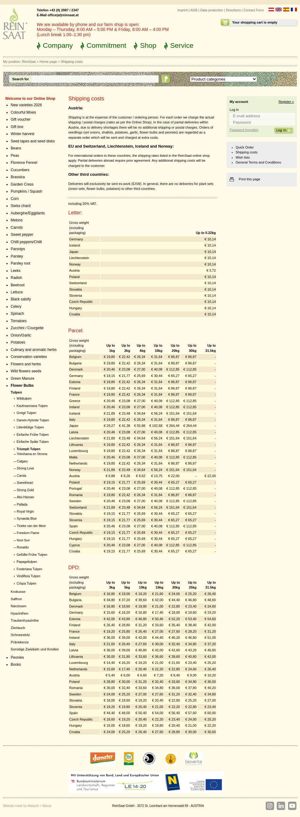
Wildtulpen (24, 398)
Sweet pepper (22, 234)
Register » (286, 102)
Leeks (16, 271)
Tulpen (16, 392)
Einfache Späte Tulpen (33, 441)
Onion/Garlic (21, 335)
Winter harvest (22, 134)
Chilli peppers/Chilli (26, 242)
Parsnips (18, 249)
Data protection (211, 10)
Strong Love (25, 468)
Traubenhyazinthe (25, 620)
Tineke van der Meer (31, 526)
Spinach (17, 313)
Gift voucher (21, 119)
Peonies (17, 657)
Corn (15, 199)
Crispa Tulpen (26, 583)
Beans (16, 148)
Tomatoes (19, 321)
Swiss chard (21, 206)
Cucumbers (20, 170)
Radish (16, 278)
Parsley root (20, 263)
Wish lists (243, 157)
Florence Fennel (24, 162)
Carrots (17, 227)
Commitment (106, 45)
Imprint (182, 10)
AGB (193, 10)
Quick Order (245, 147)
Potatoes (18, 342)
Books (16, 664)
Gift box (17, 127)
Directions (233, 10)
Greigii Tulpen (26, 413)
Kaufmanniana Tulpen (32, 406)
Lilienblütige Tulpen (30, 427)
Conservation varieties (29, 357)
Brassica (18, 177)
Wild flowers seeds (26, 371)
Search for (20, 79)
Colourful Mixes (23, 112)
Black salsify (21, 299)
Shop (148, 45)
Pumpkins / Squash (26, 191)
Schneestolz (20, 635)
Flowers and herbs (26, 364)
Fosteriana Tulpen (29, 569)
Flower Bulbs (22, 385)
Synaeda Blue (27, 518)
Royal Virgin (25, 511)
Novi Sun (23, 540)
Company (58, 45)
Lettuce (17, 292)
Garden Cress (22, 184)
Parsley (17, 256)
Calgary (22, 461)
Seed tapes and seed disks (33, 141)
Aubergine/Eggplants (28, 213)
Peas (15, 155)
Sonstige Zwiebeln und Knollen (35, 649)
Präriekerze (20, 642)
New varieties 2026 (26, 105)
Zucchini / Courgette (27, 328)
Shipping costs (246, 152)
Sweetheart (25, 482)
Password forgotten (244, 130)
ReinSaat (29, 61)
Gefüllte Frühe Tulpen (32, 554)
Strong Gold (25, 490)
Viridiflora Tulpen (28, 576)
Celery (16, 306)
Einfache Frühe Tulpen (33, 434)
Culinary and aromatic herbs (34, 350)
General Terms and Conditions (258, 162)
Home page (48, 61)
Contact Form (253, 10)
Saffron (16, 599)
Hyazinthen (19, 613)
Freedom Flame (28, 533)
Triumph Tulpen (28, 449)
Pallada (22, 504)
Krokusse (18, 591)
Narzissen (18, 606)
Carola (21, 475)
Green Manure (22, 378)
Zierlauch (18, 628)
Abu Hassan (25, 497)
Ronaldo (23, 547)
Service (181, 45)
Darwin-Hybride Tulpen (33, 420)
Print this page (249, 179)
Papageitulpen (27, 561)
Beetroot (17, 285)
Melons (17, 220)
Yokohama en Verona (32, 454)
